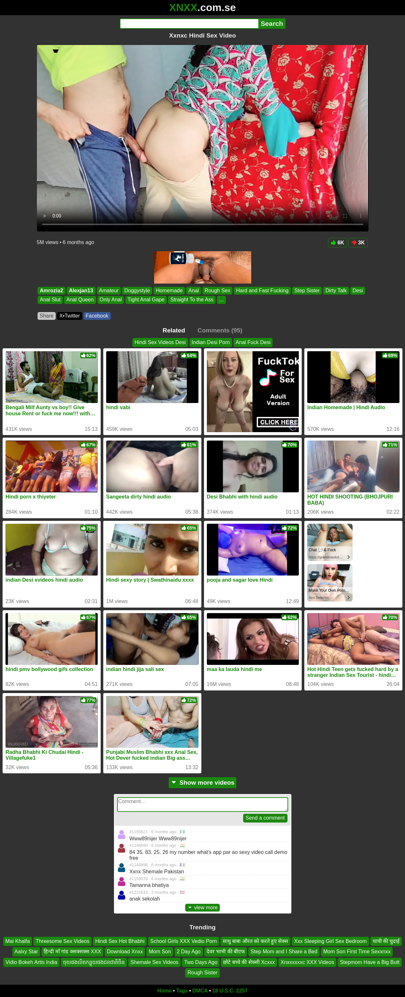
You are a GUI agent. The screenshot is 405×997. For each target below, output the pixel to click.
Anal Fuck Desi (253, 342)
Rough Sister (202, 972)
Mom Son (160, 951)
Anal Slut (50, 300)
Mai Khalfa (18, 941)
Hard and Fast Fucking (262, 290)
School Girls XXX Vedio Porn (183, 941)
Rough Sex (217, 290)
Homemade (169, 290)
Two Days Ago (200, 962)
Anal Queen (80, 300)
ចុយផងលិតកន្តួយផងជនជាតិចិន (94, 962)
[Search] (189, 23)
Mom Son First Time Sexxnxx (356, 951)
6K (337, 242)
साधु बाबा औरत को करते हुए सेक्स (255, 941)
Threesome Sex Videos (62, 941)
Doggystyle (137, 290)
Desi (357, 290)
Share (47, 316)
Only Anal (110, 300)
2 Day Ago (189, 951)
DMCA (200, 990)
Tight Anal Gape (146, 300)
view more (202, 907)
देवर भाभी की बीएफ (226, 951)
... (221, 300)
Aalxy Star (26, 951)
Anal (193, 290)
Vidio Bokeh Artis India (31, 962)
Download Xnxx (125, 951)
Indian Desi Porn (211, 342)
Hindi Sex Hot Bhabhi (119, 941)
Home (164, 990)
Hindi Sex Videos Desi (160, 342)
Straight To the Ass (191, 300)
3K (358, 242)
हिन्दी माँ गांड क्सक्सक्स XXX (72, 951)
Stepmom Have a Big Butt (369, 962)
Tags (182, 990)
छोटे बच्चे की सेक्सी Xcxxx (249, 962)
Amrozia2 (51, 290)
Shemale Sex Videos (154, 962)
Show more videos (202, 782)
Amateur (108, 290)
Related (174, 330)
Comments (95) (219, 330)
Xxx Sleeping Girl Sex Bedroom (330, 941)
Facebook (97, 316)
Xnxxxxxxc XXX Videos (307, 962)
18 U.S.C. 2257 (230, 990)
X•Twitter (69, 316)
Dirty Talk (336, 290)
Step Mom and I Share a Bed (284, 951)
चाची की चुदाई (386, 941)
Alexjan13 (81, 290)
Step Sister (307, 290)
